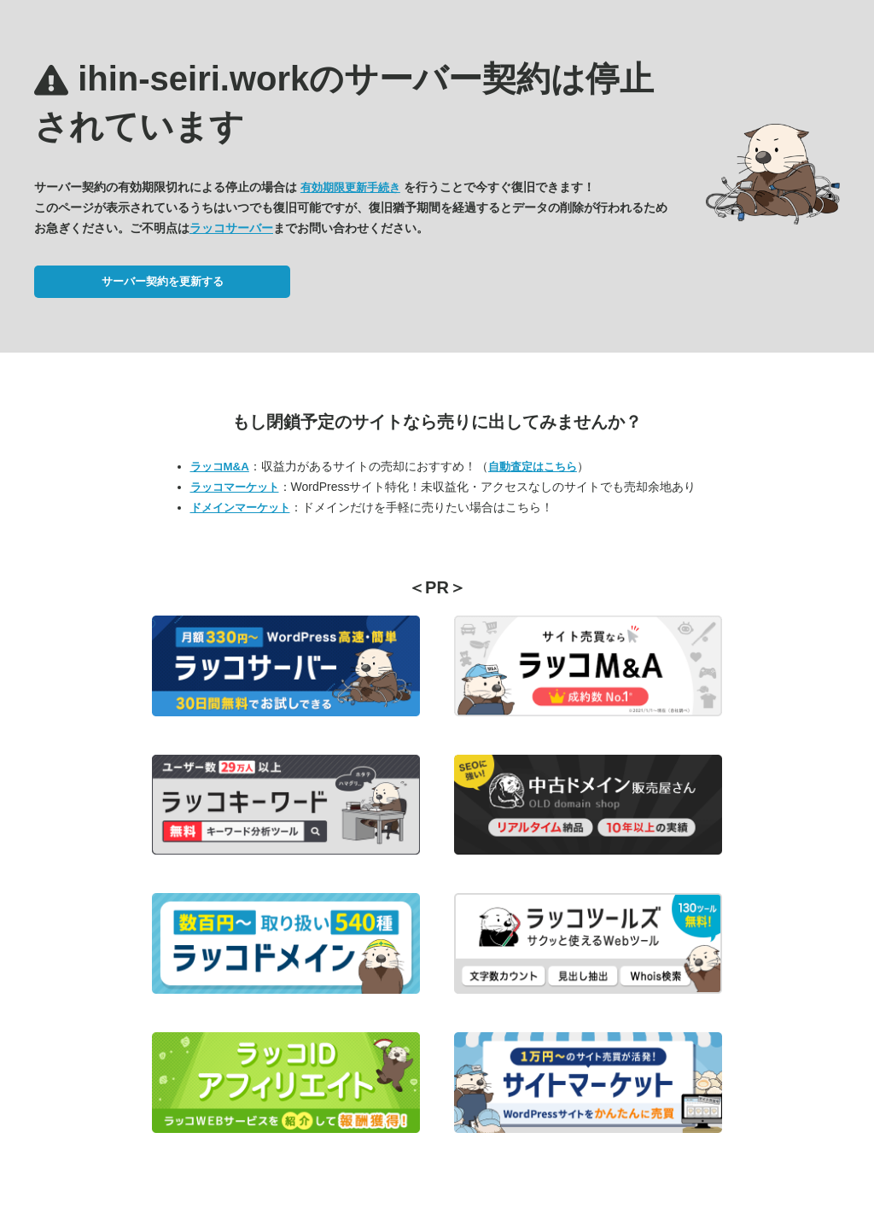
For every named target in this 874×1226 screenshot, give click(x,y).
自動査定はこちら (532, 466)
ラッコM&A (219, 466)
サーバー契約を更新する (163, 281)
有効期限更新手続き (350, 187)
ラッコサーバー (231, 228)
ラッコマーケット (234, 487)
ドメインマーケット (240, 507)
